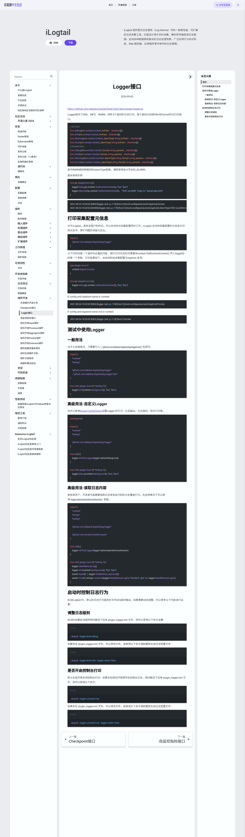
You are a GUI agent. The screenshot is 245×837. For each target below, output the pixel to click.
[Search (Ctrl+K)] (238, 5)
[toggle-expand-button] (190, 76)
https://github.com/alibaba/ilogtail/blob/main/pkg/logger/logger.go (105, 108)
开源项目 (122, 5)
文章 (134, 5)
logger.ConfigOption (91, 410)
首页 (111, 5)
